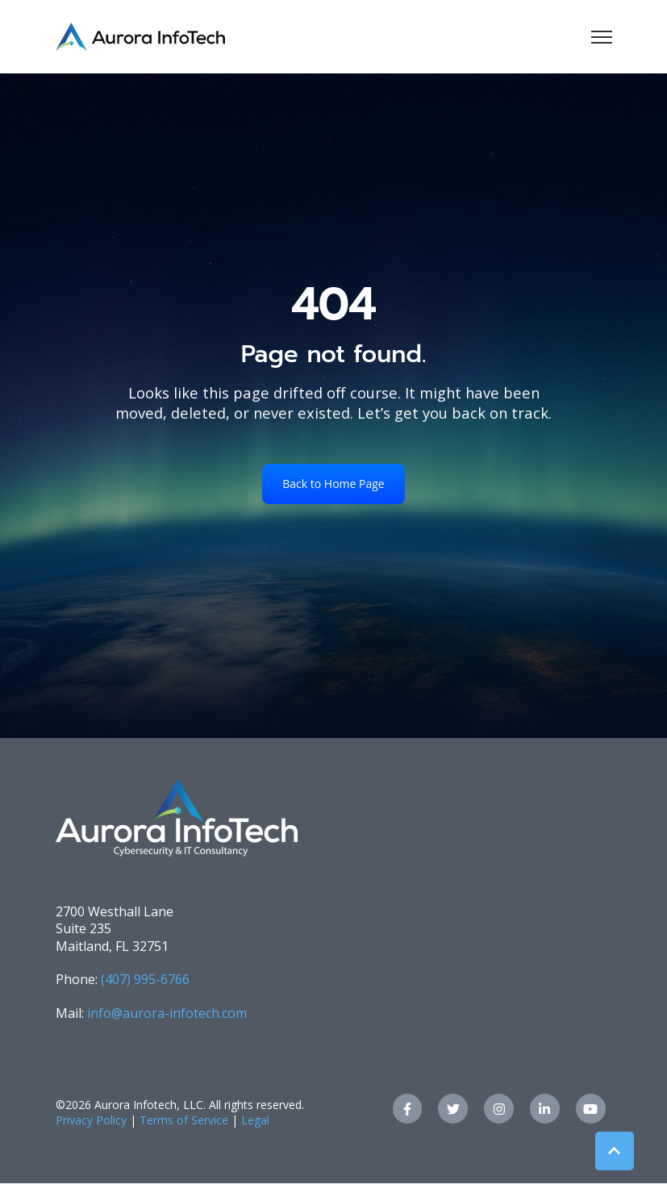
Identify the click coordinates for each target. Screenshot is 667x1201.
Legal (255, 1120)
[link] (140, 35)
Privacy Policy (91, 1120)
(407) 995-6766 (145, 979)
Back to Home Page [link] (333, 483)
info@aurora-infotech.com (167, 1013)
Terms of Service (184, 1120)
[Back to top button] (614, 1151)
